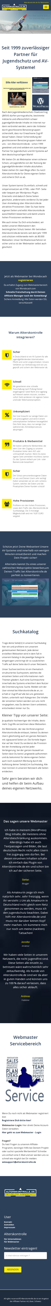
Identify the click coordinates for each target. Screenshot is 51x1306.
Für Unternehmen (12, 1239)
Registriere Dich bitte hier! (16, 1120)
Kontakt (8, 1222)
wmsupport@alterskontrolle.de (19, 1162)
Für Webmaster (11, 1241)
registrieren (25, 280)
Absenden (13, 1269)
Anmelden (9, 1224)
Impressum (9, 1227)
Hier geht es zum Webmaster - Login (21, 1132)
